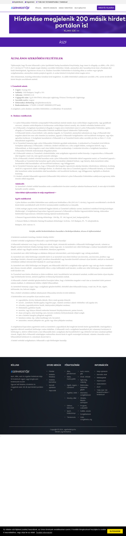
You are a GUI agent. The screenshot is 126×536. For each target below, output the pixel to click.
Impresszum (101, 381)
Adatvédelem (101, 384)
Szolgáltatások (85, 414)
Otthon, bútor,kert (70, 407)
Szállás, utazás (85, 411)
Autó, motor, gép (85, 372)
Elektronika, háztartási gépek (84, 387)
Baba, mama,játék (71, 378)
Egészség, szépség (83, 381)
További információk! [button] (44, 532)
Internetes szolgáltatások (85, 394)
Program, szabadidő (83, 407)
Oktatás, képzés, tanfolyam (84, 400)
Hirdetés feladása (106, 8)
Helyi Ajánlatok (80, 8)
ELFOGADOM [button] (115, 531)
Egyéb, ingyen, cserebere (72, 386)
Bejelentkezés (17, 2)
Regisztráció (29, 2)
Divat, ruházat (85, 377)
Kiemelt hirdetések (66, 8)
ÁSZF (99, 387)
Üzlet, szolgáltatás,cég (85, 418)
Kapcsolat (52, 390)
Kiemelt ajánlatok (52, 386)
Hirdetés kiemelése (50, 8)
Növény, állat (71, 398)
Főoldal (38, 8)
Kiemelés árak (102, 374)
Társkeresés (71, 417)
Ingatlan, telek (72, 393)
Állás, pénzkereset (71, 372)
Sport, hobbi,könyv (71, 412)
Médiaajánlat (101, 378)
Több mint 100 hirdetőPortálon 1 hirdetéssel (51, 2)
